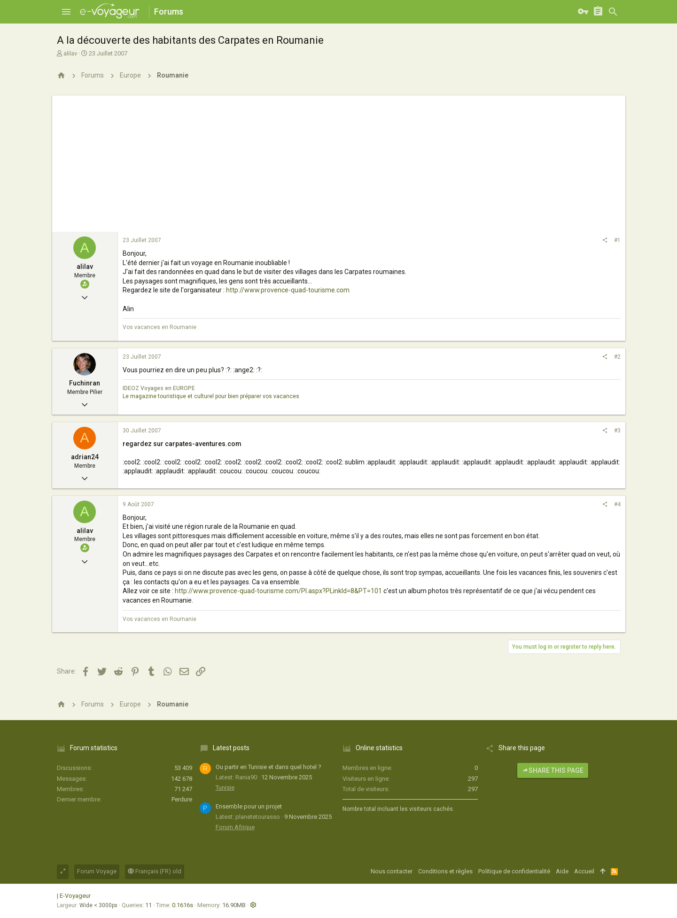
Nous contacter (391, 871)
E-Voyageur (75, 895)
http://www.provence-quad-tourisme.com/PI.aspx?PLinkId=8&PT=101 (278, 591)
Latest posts (231, 748)
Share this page (553, 770)
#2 (617, 356)
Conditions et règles (445, 871)
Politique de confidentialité (514, 871)
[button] (66, 11)
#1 (617, 240)
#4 (617, 504)
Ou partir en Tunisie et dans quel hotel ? (268, 766)
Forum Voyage (97, 871)
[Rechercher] (613, 11)
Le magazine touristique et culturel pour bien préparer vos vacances (211, 396)
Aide (562, 871)
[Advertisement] (339, 161)
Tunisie (225, 787)
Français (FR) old (154, 871)
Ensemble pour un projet (249, 806)
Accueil (584, 871)
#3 (617, 430)
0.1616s (182, 905)
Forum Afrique (235, 827)
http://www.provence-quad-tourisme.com (288, 290)
